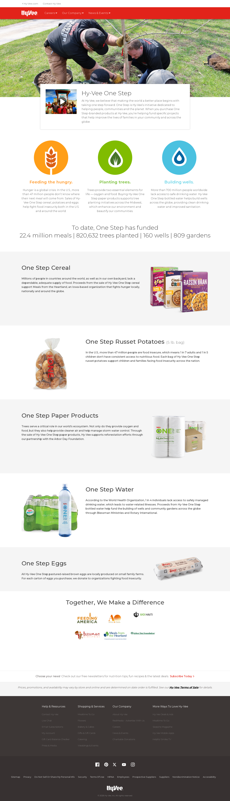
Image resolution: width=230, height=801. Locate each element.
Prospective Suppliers (144, 777)
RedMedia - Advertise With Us (128, 720)
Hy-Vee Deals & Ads (163, 714)
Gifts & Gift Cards (86, 733)
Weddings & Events (88, 745)
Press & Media (49, 745)
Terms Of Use (97, 777)
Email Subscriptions (52, 726)
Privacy (27, 777)
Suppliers (164, 777)
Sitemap (15, 777)
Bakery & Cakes (86, 726)
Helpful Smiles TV (162, 739)
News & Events (120, 733)
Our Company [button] (73, 13)
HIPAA (111, 777)
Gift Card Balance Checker (56, 739)
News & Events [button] (99, 13)
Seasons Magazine (162, 726)
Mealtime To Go (86, 714)
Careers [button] (50, 13)
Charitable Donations (124, 739)
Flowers (82, 720)
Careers (116, 726)
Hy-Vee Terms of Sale (183, 687)
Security (82, 777)
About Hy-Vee (120, 714)
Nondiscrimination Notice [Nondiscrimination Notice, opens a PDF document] (186, 777)
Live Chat (47, 720)
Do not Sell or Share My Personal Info (54, 777)
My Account (48, 733)
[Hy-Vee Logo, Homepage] (115, 788)
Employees (123, 777)
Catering (82, 739)
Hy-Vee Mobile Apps (163, 733)
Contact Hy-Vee (52, 3)
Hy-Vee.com (30, 3)
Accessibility (209, 777)
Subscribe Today (182, 676)
